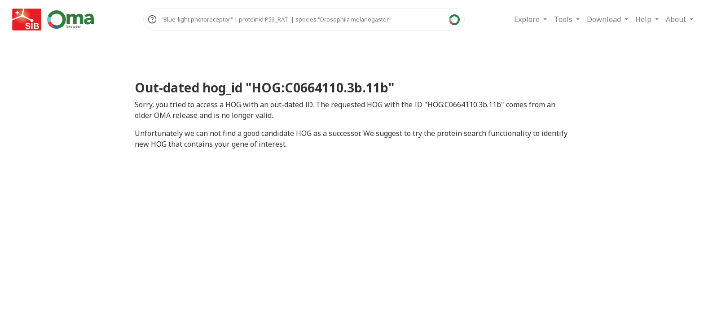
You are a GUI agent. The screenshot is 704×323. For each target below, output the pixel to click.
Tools (564, 19)
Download (605, 19)
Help (644, 19)
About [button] (677, 19)
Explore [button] (527, 19)
